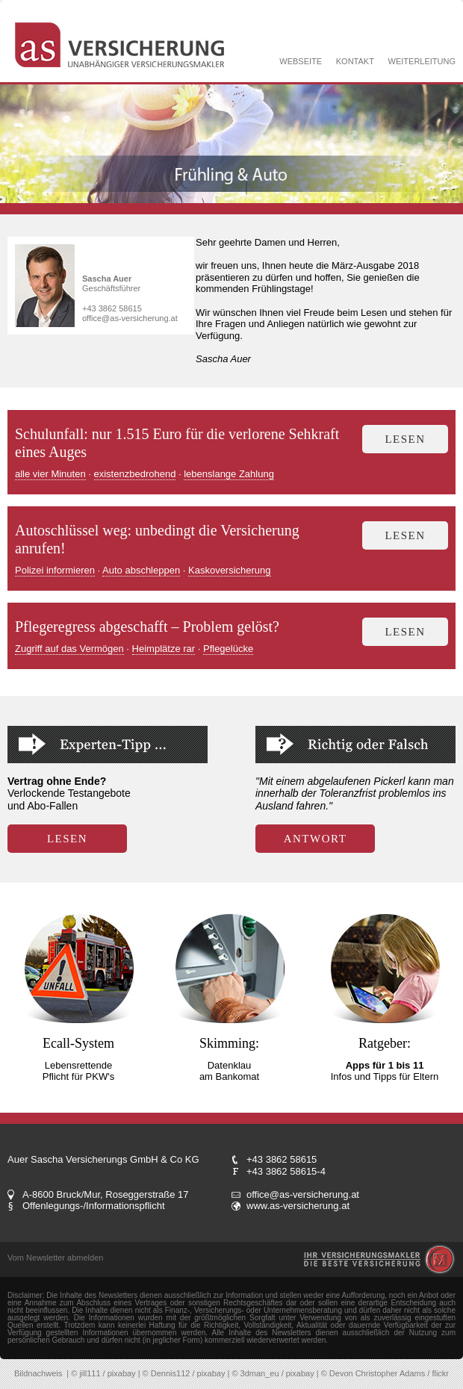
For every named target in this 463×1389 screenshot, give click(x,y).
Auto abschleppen (141, 570)
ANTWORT (315, 839)
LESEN (67, 839)
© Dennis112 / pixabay (184, 1373)
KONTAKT (355, 61)
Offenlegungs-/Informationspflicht (93, 1205)
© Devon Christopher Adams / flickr (385, 1373)
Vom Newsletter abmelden (55, 1257)
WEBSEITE (300, 61)
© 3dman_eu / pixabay (273, 1373)
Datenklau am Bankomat (229, 1071)
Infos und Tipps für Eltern (385, 1071)
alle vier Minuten (50, 473)
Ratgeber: (384, 1043)
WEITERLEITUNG (422, 61)
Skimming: (229, 1043)
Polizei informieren (55, 570)
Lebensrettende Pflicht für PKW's (78, 1071)
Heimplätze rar (164, 648)
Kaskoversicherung (229, 570)
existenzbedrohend (135, 473)
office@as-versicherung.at (130, 318)
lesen (405, 439)
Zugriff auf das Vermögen (69, 648)
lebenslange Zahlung (229, 473)
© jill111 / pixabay (103, 1373)
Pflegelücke (228, 648)
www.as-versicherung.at (297, 1205)
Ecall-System (78, 1043)
